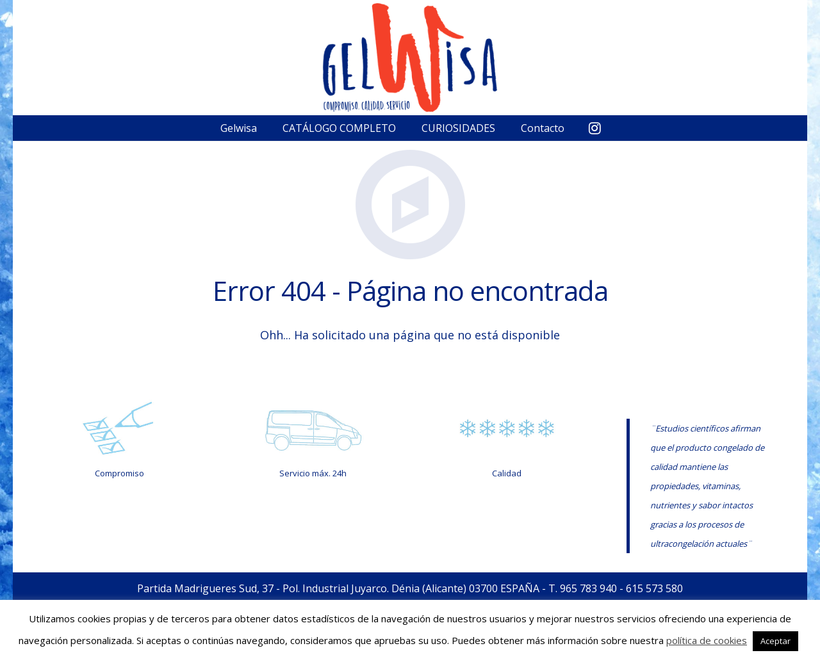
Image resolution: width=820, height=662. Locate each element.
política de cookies (706, 640)
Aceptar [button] (775, 641)
